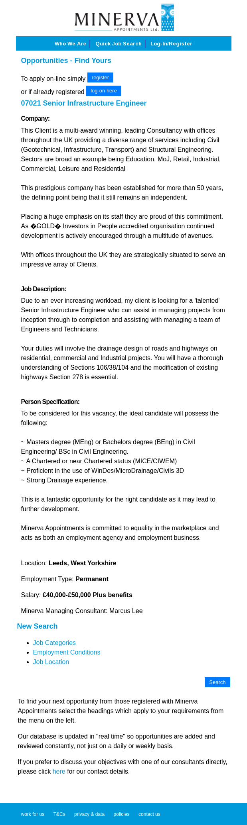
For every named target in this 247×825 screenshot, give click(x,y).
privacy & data (89, 814)
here (59, 771)
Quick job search (118, 44)
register (100, 77)
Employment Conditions (67, 652)
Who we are (70, 44)
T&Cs (59, 814)
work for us (33, 814)
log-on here (104, 91)
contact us (149, 814)
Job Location (51, 661)
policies (122, 814)
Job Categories (54, 642)
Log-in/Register (171, 44)
